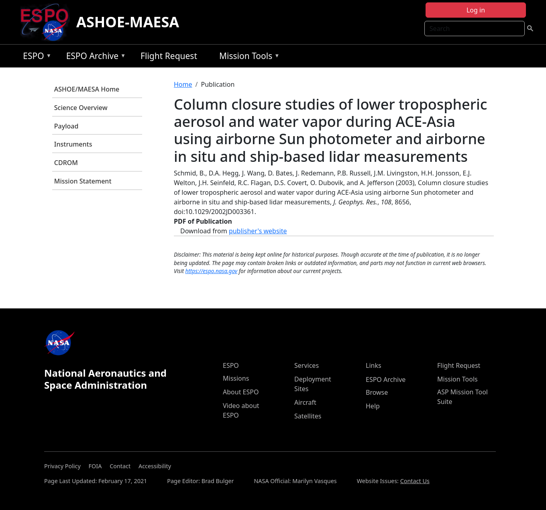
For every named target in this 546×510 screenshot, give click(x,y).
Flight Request (169, 55)
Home (183, 84)
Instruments (73, 144)
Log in (476, 10)
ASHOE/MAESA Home (86, 89)
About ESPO (241, 392)
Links (373, 365)
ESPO (35, 57)
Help (373, 406)
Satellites (307, 416)
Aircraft (305, 402)
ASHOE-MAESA (127, 22)
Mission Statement (83, 181)
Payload (66, 126)
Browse (377, 392)
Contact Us (415, 481)
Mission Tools (247, 57)
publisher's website (258, 230)
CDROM (66, 162)
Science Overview (81, 107)
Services (306, 365)
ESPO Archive (94, 57)
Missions (236, 378)
